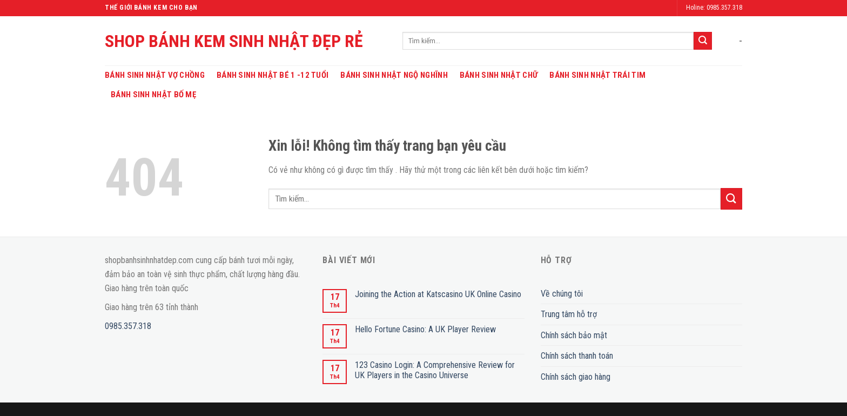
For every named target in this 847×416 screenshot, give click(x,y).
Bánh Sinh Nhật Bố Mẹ (153, 94)
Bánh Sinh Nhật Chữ (498, 75)
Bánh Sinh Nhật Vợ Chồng (155, 75)
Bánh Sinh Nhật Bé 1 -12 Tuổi (272, 75)
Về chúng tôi (562, 293)
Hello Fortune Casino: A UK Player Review (425, 329)
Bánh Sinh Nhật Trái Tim (597, 75)
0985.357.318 (128, 326)
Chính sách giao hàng (575, 377)
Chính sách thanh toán (577, 356)
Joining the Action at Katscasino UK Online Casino (438, 294)
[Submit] (703, 41)
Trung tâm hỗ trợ (569, 314)
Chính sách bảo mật (574, 335)
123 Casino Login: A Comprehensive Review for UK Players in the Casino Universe (435, 370)
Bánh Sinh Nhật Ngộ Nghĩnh (394, 75)
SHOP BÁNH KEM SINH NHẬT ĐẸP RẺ (234, 41)
